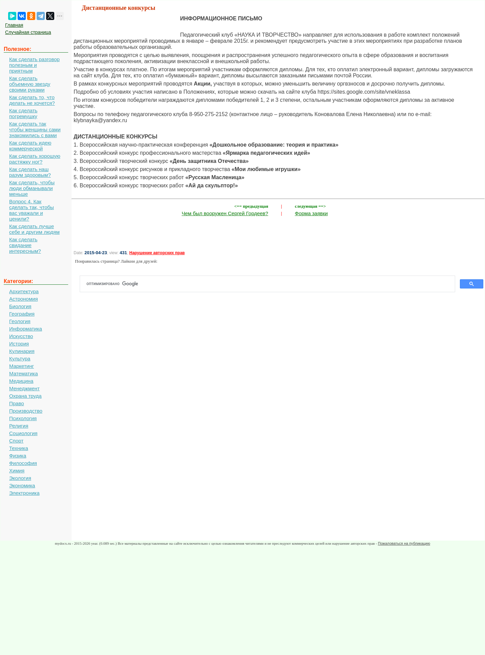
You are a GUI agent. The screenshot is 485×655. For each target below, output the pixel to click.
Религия (18, 426)
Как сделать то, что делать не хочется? (32, 100)
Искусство (21, 336)
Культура (19, 358)
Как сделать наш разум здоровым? (30, 172)
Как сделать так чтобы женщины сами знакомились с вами (35, 129)
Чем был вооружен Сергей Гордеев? (225, 213)
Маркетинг (21, 366)
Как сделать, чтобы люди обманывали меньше (32, 188)
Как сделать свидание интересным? (25, 245)
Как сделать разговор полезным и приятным (34, 65)
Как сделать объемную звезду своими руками (29, 84)
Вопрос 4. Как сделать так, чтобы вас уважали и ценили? (31, 210)
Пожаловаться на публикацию (404, 543)
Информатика (25, 329)
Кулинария (22, 351)
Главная (14, 25)
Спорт (16, 441)
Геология (20, 321)
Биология (20, 306)
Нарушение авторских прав (157, 252)
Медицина (21, 381)
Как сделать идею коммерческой (30, 145)
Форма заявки (311, 213)
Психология (23, 418)
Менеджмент (24, 388)
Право (16, 403)
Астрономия (23, 299)
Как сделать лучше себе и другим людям (34, 229)
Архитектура (24, 291)
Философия (23, 463)
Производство (25, 411)
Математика (23, 373)
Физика (17, 455)
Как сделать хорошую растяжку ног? (34, 159)
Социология (23, 433)
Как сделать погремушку (23, 113)
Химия (16, 470)
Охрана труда (25, 396)
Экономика (22, 485)
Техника (18, 448)
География (22, 314)
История (19, 344)
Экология (20, 478)
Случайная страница (28, 32)
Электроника (24, 493)
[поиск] (270, 284)
